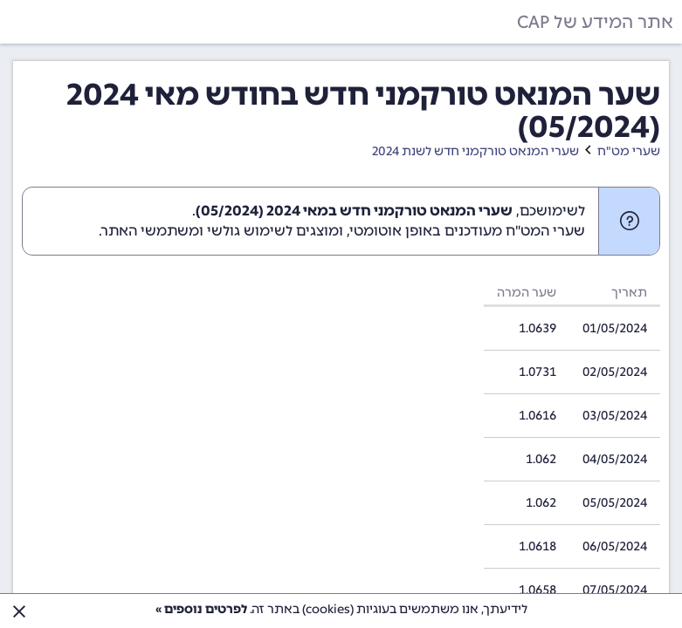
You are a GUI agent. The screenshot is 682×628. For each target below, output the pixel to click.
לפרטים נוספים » (201, 609)
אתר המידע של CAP (595, 21)
